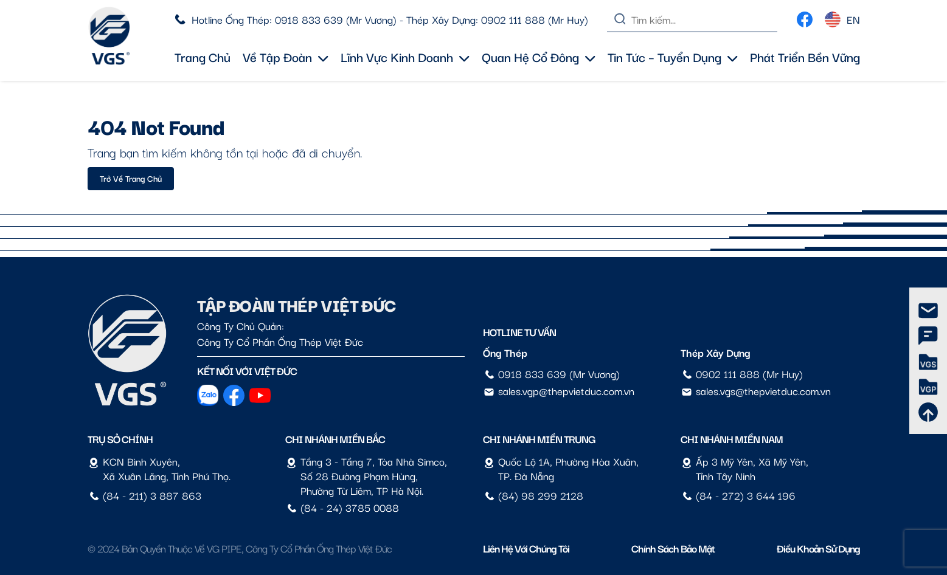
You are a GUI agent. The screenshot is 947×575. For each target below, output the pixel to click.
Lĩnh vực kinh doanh (405, 56)
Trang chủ (203, 56)
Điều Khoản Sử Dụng (818, 548)
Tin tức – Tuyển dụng (673, 56)
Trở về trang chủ (131, 178)
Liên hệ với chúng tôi (526, 548)
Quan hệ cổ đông (538, 56)
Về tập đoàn (285, 56)
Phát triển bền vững (805, 56)
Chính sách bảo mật (673, 548)
